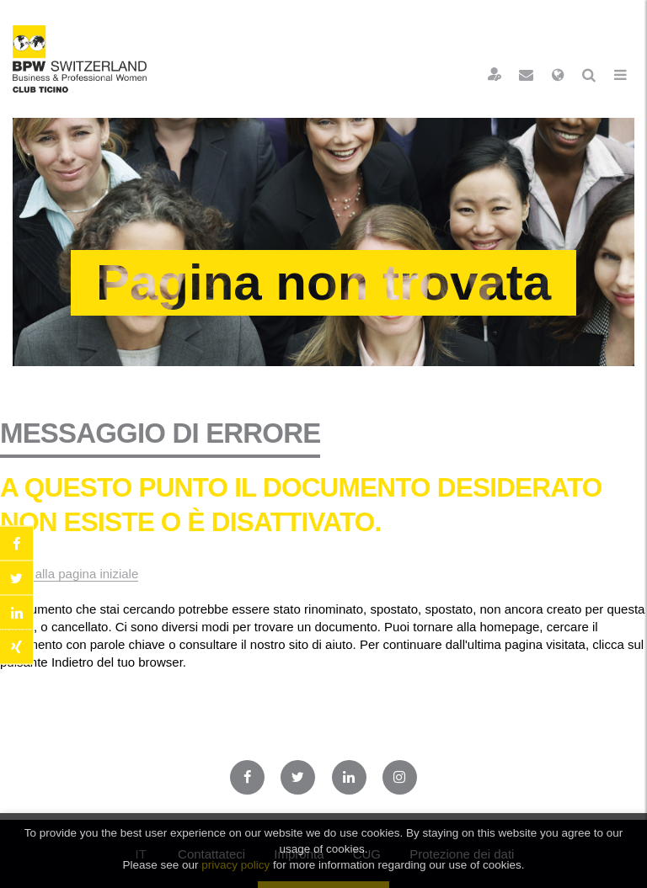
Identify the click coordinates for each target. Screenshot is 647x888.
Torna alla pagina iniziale (69, 573)
